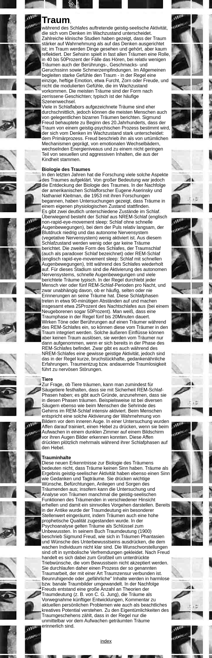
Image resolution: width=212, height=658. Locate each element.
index (105, 641)
